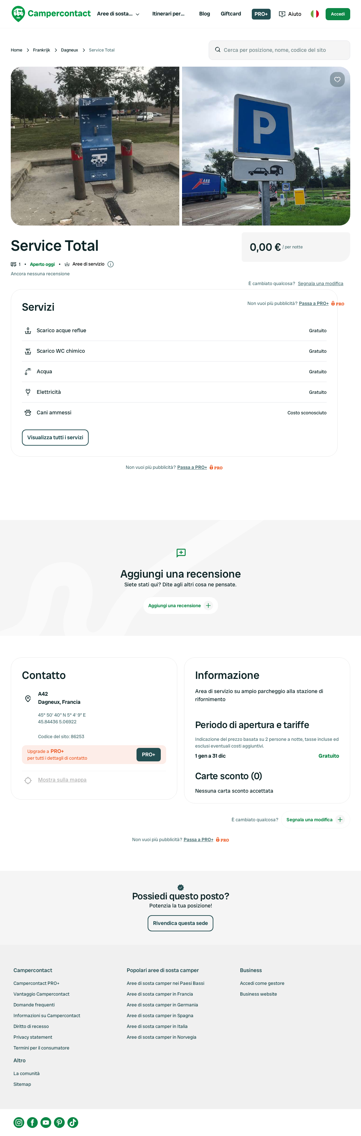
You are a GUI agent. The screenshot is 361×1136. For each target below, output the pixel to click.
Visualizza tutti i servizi (55, 437)
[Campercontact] (51, 14)
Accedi (338, 14)
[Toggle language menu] (315, 14)
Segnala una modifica (320, 283)
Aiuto (290, 14)
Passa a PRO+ (192, 467)
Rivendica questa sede (180, 923)
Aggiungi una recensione (180, 605)
